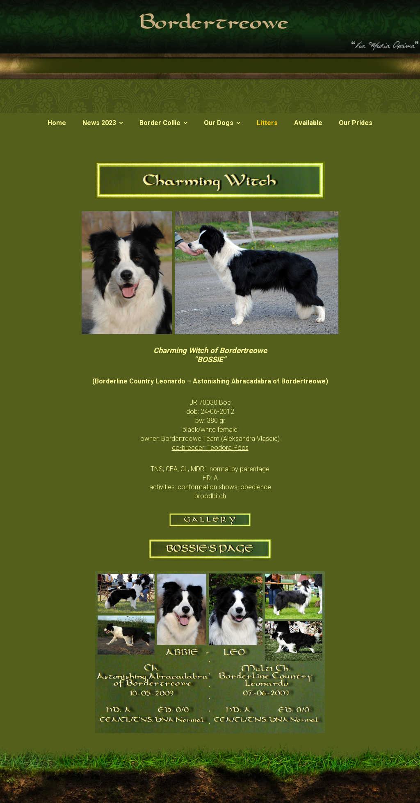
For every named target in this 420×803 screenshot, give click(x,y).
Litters (267, 123)
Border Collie (159, 123)
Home (57, 123)
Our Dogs (218, 123)
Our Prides (355, 123)
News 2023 (99, 123)
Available (308, 123)
